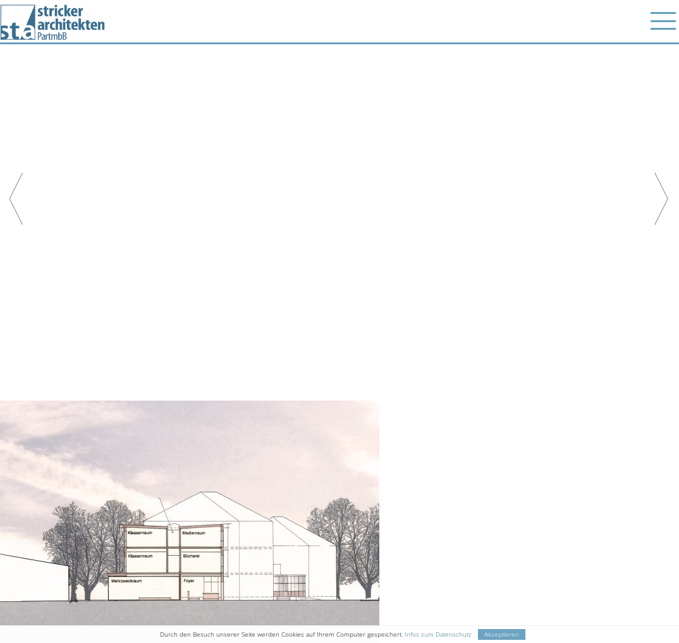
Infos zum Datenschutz (438, 634)
